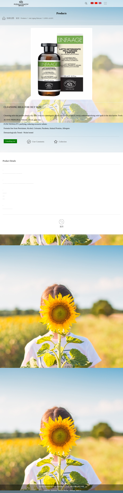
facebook (54, 490)
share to (78, 490)
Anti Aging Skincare (35, 17)
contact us (46, 490)
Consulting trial (10, 141)
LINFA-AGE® (48, 17)
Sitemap (72, 490)
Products (24, 17)
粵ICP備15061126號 (77, 486)
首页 (17, 17)
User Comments (38, 142)
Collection (62, 142)
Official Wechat (63, 490)
